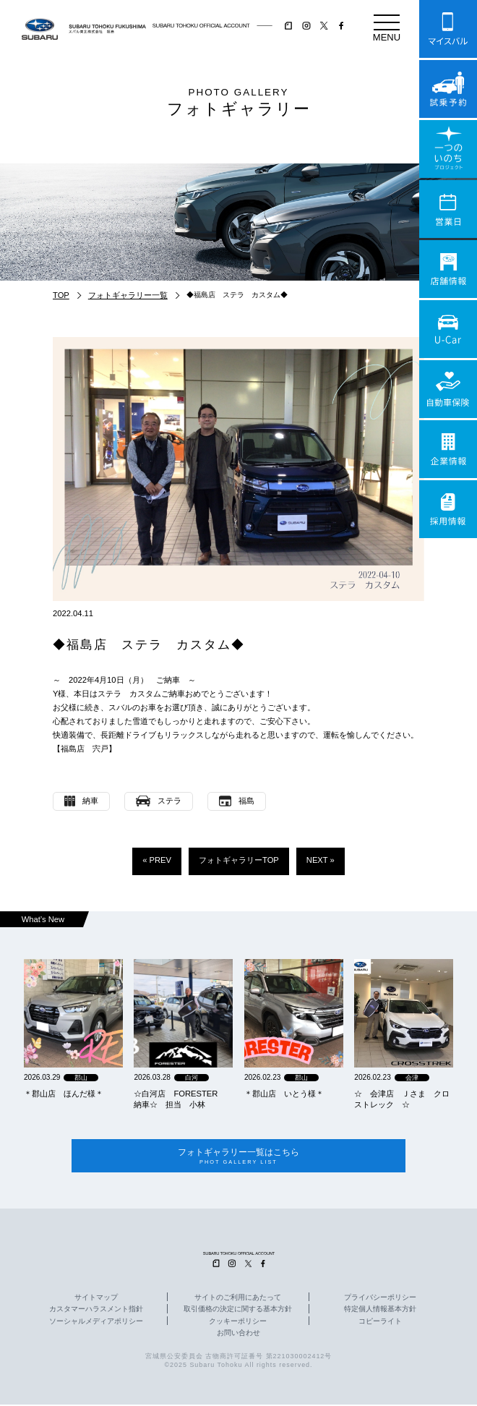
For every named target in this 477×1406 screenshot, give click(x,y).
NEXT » (320, 860)
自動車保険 (448, 389)
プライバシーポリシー (380, 1299)
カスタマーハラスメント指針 (96, 1310)
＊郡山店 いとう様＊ (284, 1093)
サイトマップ (96, 1299)
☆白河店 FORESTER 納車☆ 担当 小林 (179, 1099)
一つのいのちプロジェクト (448, 149)
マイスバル (448, 29)
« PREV (156, 860)
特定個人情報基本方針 (380, 1310)
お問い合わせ (238, 1333)
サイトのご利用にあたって (237, 1299)
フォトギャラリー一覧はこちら (238, 1157)
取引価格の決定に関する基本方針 (238, 1310)
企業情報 (448, 449)
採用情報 (448, 509)
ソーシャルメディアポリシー (96, 1322)
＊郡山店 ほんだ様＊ (63, 1093)
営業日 (448, 209)
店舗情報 (448, 269)
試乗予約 (448, 89)
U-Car (448, 329)
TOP (61, 295)
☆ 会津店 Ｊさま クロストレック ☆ (402, 1099)
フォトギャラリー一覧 (128, 295)
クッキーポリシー (238, 1322)
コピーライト (380, 1322)
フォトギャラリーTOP (239, 860)
